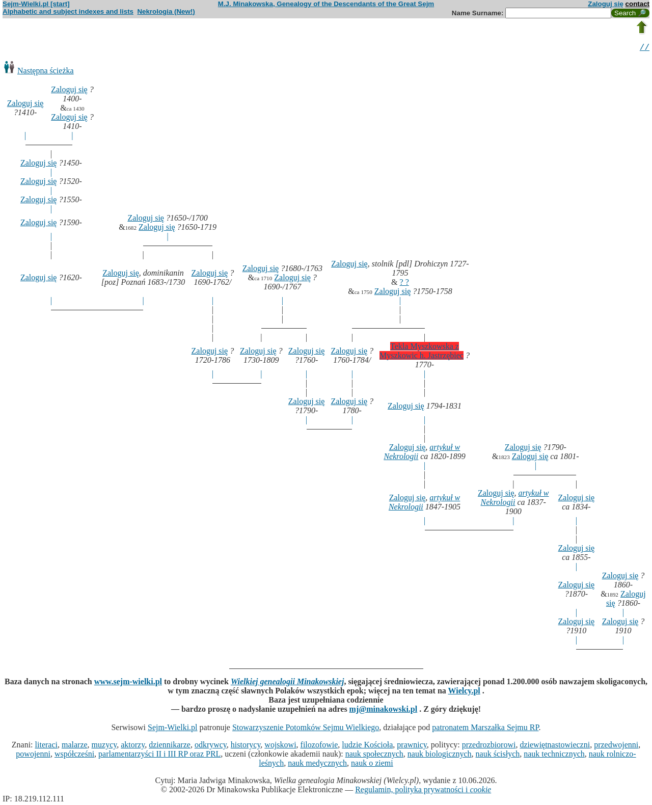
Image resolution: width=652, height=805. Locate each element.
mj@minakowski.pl (383, 710)
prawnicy (412, 746)
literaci (46, 746)
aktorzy (133, 746)
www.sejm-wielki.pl (128, 683)
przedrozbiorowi (489, 746)
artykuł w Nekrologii (515, 499)
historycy (246, 746)
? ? (404, 283)
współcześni (74, 755)
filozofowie (319, 746)
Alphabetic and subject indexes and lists (68, 11)
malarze (75, 746)
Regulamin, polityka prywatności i (423, 791)
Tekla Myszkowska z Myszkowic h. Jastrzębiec (421, 352)
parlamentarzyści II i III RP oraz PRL (159, 755)
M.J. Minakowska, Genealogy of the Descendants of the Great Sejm (326, 4)
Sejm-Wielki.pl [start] (36, 4)
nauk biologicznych (440, 755)
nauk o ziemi (372, 764)
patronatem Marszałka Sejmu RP (485, 729)
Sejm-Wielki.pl (173, 729)
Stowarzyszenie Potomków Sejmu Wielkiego (305, 729)
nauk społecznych (374, 755)
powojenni (33, 755)
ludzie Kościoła (367, 746)
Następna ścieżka (45, 72)
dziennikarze (170, 746)
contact (637, 4)
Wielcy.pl (464, 692)
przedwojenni (616, 746)
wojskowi (280, 746)
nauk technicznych (554, 755)
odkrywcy (211, 746)
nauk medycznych (317, 764)
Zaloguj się (605, 4)
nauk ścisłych (498, 755)
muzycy (104, 746)
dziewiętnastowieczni (555, 746)
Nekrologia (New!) (166, 11)
